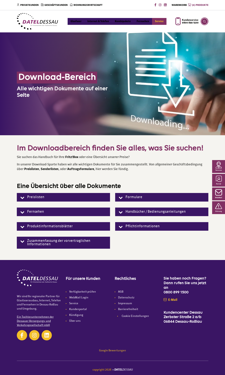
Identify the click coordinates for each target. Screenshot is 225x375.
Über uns (74, 321)
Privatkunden (29, 5)
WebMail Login (78, 297)
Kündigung (76, 315)
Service (73, 303)
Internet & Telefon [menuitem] (98, 21)
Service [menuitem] (159, 21)
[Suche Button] (204, 21)
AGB (120, 292)
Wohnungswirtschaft (87, 5)
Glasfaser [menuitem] (76, 21)
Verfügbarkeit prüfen (82, 292)
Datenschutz (126, 297)
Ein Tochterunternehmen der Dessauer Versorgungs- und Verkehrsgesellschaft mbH (35, 321)
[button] (63, 197)
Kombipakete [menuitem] (123, 21)
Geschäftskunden (56, 5)
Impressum (125, 303)
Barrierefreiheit (128, 309)
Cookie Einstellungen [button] (135, 316)
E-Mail (170, 299)
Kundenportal (78, 309)
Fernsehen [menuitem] (143, 21)
